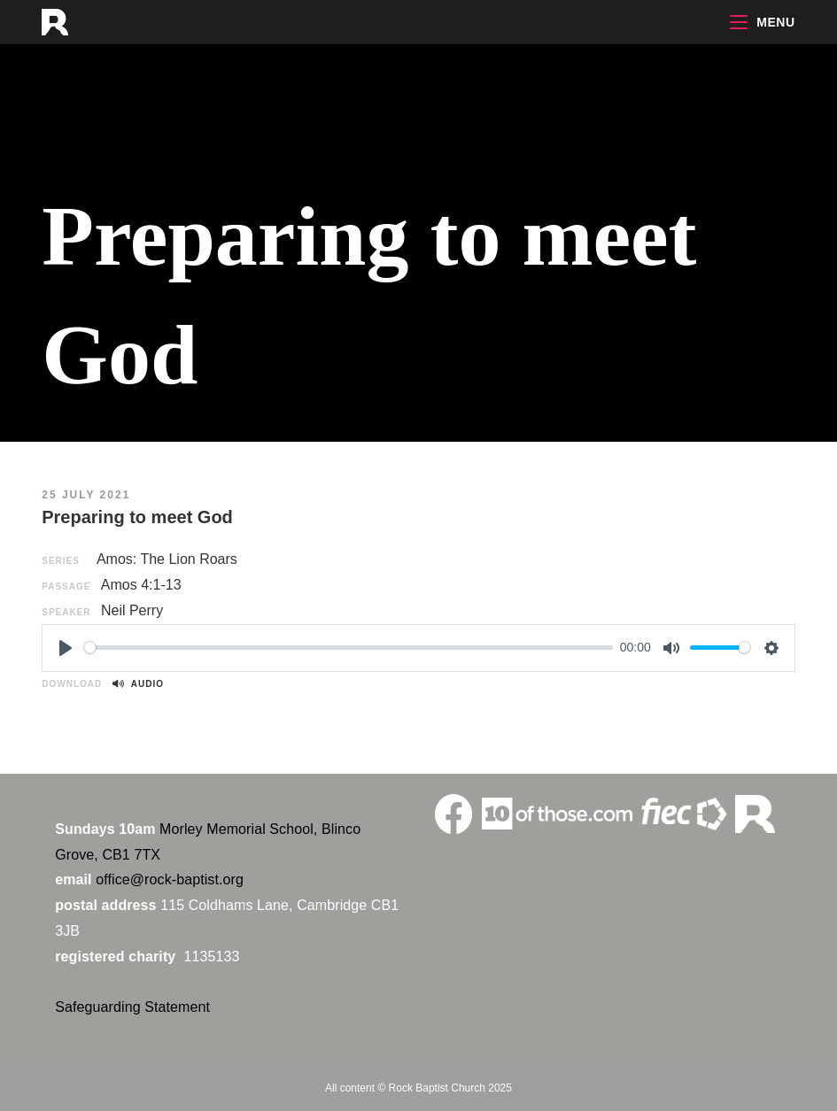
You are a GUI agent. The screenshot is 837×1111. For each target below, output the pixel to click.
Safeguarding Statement (132, 1007)
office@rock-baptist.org (170, 879)
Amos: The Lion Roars (167, 559)
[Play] (65, 648)
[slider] (348, 647)
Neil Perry (132, 610)
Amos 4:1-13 (141, 584)
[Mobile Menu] (762, 22)
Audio (138, 684)
